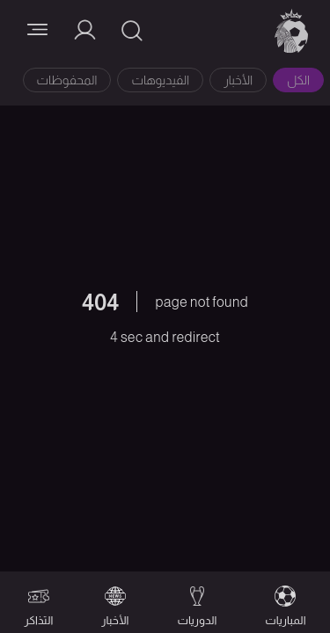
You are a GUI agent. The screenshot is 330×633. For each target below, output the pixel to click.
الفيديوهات (160, 80)
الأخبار (238, 80)
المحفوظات (67, 80)
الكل (298, 80)
